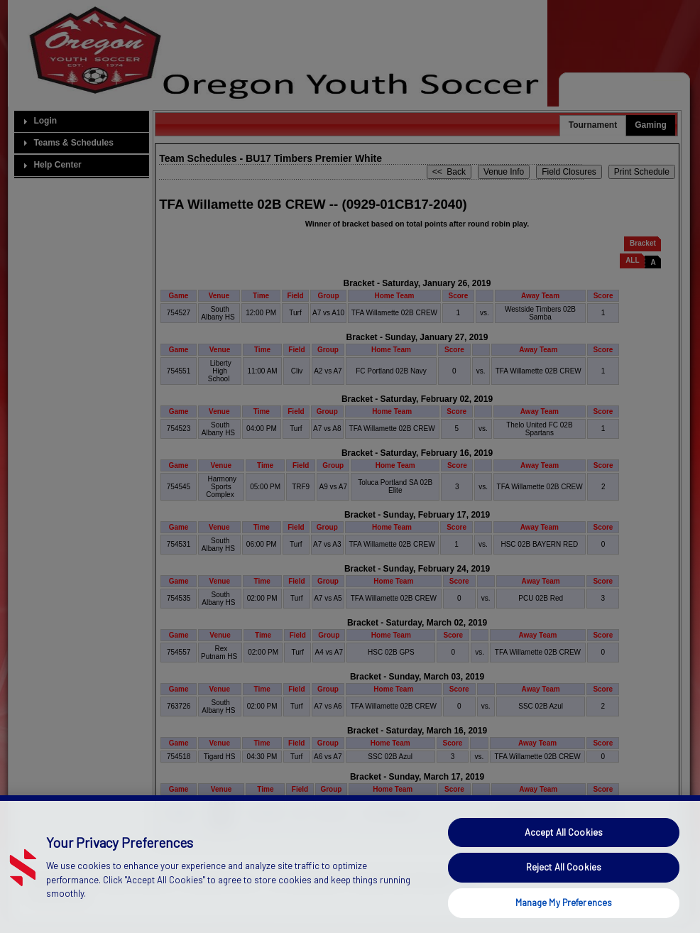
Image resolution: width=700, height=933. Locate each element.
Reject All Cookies (563, 892)
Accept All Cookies (564, 857)
